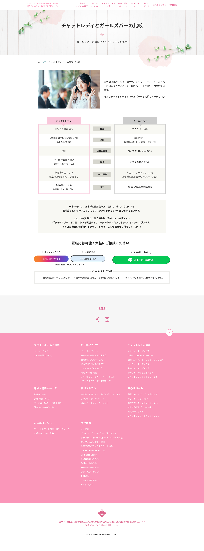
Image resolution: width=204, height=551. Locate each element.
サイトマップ (87, 485)
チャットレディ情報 (90, 468)
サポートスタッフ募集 (44, 434)
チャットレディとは (90, 352)
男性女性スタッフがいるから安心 (143, 404)
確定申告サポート (136, 412)
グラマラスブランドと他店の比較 (96, 382)
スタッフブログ (41, 352)
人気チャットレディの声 (138, 352)
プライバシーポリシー (91, 472)
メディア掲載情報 (89, 481)
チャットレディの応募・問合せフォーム (52, 430)
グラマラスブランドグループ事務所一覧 (98, 434)
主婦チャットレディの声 (138, 369)
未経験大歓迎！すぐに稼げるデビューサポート (102, 395)
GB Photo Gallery (89, 455)
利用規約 (85, 477)
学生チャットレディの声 (138, 365)
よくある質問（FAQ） (44, 356)
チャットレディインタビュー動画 (142, 377)
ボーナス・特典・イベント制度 (48, 404)
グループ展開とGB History (93, 451)
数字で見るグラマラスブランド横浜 (97, 447)
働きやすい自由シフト (44, 408)
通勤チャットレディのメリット (95, 404)
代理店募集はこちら (90, 460)
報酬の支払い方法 (42, 399)
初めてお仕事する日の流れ (93, 365)
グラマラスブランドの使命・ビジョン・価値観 (102, 438)
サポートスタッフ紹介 (138, 399)
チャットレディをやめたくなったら (143, 416)
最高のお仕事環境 (89, 373)
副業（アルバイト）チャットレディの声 (145, 360)
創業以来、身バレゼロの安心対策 (143, 395)
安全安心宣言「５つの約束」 (141, 408)
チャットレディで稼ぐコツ (93, 399)
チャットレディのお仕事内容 (94, 356)
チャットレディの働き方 (92, 369)
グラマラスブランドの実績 (93, 442)
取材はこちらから (89, 464)
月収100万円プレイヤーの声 (140, 356)
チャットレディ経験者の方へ (140, 373)
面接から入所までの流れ (92, 360)
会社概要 (85, 430)
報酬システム (40, 395)
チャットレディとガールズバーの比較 (97, 377)
